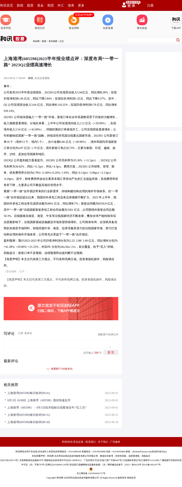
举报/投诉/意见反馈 (73, 441)
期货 (50, 5)
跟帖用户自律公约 (108, 334)
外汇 (61, 5)
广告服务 (115, 441)
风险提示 (146, 456)
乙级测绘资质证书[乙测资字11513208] (141, 460)
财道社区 (39, 22)
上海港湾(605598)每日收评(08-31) (28, 414)
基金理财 (73, 22)
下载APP (176, 22)
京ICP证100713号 (9, 460)
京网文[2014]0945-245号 (57, 464)
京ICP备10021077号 (151, 464)
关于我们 (103, 441)
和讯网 (36, 41)
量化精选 (141, 22)
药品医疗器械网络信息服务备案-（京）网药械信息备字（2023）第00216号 (105, 464)
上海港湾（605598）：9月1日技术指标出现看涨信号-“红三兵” (47, 407)
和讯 (30, 78)
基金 (40, 5)
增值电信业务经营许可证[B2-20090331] (63, 460)
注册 (150, 5)
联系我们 (91, 441)
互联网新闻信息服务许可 (31, 460)
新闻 (20, 5)
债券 (71, 5)
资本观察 (53, 41)
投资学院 (5, 22)
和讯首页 (6, 5)
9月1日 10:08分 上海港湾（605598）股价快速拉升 (39, 400)
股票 (30, 5)
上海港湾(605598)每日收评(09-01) (28, 393)
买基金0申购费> (84, 14)
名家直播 (107, 22)
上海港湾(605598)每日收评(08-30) (28, 422)
